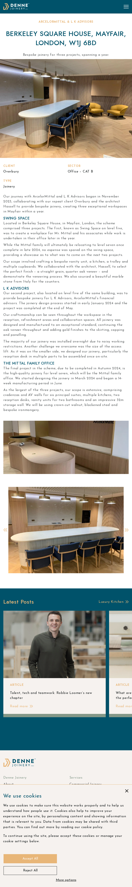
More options (66, 880)
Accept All (30, 858)
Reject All (30, 870)
